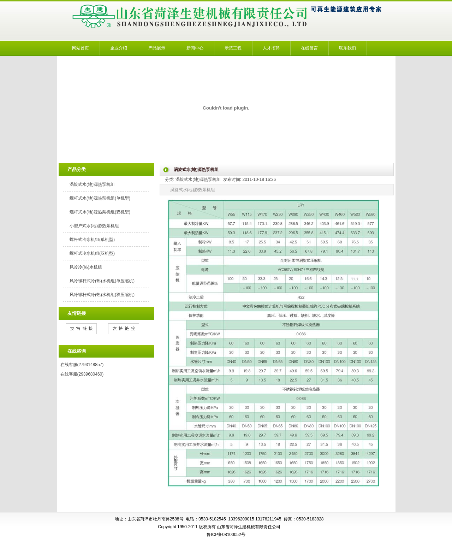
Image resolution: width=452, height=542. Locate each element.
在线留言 (309, 48)
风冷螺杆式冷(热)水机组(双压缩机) (102, 294)
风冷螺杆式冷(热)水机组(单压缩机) (102, 280)
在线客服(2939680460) (82, 374)
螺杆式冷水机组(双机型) (92, 253)
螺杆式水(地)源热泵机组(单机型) (100, 198)
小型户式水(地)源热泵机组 (94, 225)
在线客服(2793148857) (82, 364)
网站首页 (80, 48)
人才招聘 (271, 48)
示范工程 (233, 48)
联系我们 (347, 48)
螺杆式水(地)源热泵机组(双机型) (100, 212)
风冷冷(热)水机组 (86, 267)
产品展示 (156, 48)
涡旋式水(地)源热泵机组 (92, 184)
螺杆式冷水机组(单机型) (92, 239)
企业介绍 (118, 48)
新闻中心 (194, 48)
